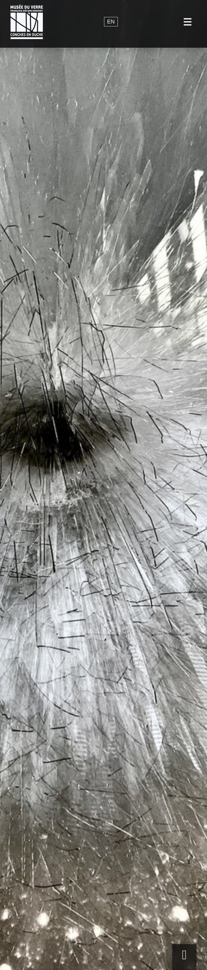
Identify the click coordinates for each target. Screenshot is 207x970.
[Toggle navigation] (187, 21)
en (111, 22)
